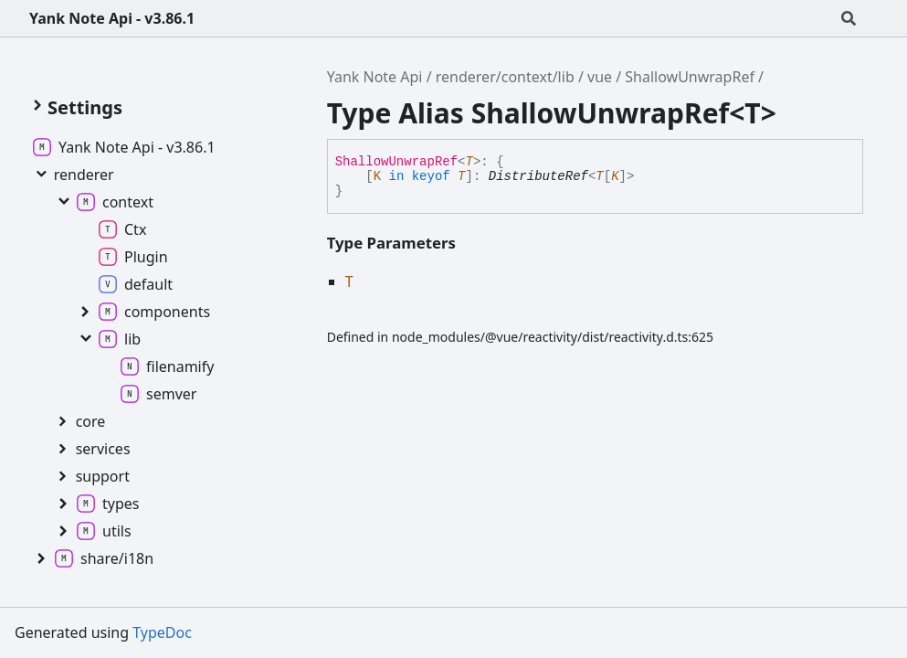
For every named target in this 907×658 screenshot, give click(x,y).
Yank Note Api (375, 77)
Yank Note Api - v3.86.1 (112, 18)
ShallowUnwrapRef (689, 77)
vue (599, 77)
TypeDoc (162, 632)
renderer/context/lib (505, 77)
